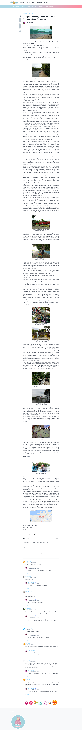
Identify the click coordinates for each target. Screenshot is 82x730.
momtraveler (28, 608)
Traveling (28, 2)
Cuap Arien (39, 2)
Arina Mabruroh (31, 566)
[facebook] (20, 19)
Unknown (27, 643)
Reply (27, 573)
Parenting (22, 2)
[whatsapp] (20, 24)
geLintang (27, 659)
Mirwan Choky (28, 627)
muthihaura (27, 679)
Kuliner (33, 2)
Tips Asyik (45, 2)
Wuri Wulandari (28, 591)
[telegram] (20, 26)
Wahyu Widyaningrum (30, 561)
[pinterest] (20, 28)
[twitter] (20, 21)
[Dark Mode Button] (69, 2)
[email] (20, 31)
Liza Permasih (28, 576)
